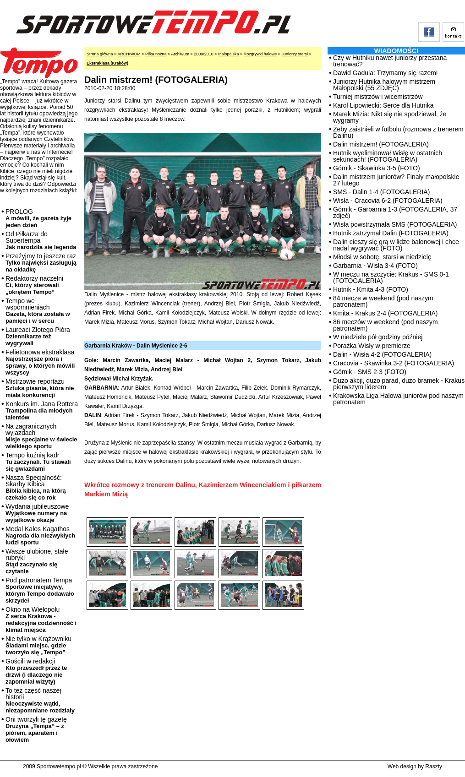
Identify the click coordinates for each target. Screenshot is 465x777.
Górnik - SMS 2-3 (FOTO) (369, 371)
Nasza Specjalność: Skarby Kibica (35, 487)
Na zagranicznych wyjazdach (41, 436)
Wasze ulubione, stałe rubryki (36, 561)
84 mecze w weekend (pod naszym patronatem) (383, 301)
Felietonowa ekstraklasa (40, 362)
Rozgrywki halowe (260, 54)
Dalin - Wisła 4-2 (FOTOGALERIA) (382, 354)
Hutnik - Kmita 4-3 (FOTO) (370, 289)
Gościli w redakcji (36, 671)
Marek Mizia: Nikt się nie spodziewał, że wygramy (389, 117)
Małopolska (228, 54)
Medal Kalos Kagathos (40, 535)
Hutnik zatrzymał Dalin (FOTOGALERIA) (391, 233)
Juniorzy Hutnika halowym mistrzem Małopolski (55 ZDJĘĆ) (384, 85)
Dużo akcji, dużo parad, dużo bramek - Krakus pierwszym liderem (399, 384)
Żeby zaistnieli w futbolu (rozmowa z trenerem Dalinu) (398, 132)
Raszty (433, 766)
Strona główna (100, 54)
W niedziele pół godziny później (377, 337)
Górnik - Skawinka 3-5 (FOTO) (376, 168)
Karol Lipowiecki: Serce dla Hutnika (383, 105)
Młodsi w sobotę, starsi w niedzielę (382, 257)
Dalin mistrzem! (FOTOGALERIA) (381, 144)
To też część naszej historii (40, 700)
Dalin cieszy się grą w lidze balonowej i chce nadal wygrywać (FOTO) (396, 245)
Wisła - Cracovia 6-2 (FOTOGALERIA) (388, 200)
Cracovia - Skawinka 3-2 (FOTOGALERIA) (393, 363)
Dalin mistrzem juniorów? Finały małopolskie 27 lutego (396, 180)
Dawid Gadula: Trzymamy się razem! (385, 72)
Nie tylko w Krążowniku (38, 645)
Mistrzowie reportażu (39, 388)
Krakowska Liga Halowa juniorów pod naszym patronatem (398, 399)
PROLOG (38, 218)
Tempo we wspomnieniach (37, 310)
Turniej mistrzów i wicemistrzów (378, 96)
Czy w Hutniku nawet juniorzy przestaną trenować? (390, 61)
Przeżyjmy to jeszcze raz (41, 262)
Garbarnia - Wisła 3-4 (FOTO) (375, 265)
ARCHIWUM (129, 54)
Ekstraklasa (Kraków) (107, 63)
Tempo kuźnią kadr (38, 461)
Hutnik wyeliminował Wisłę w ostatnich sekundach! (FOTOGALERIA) (387, 156)
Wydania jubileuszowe (37, 513)
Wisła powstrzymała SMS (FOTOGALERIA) (395, 224)
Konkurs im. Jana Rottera (41, 410)
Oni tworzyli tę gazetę (36, 729)
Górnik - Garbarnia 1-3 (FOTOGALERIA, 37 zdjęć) (395, 212)
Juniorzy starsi (295, 54)
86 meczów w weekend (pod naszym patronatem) (385, 325)
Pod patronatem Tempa (39, 590)
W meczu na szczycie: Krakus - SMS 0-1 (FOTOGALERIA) (391, 277)
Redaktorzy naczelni (34, 285)
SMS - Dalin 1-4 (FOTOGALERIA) (381, 192)
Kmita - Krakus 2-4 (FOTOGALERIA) (385, 313)
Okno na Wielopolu (41, 619)
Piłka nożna (156, 54)
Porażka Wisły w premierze (371, 345)
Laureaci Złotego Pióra (37, 336)
